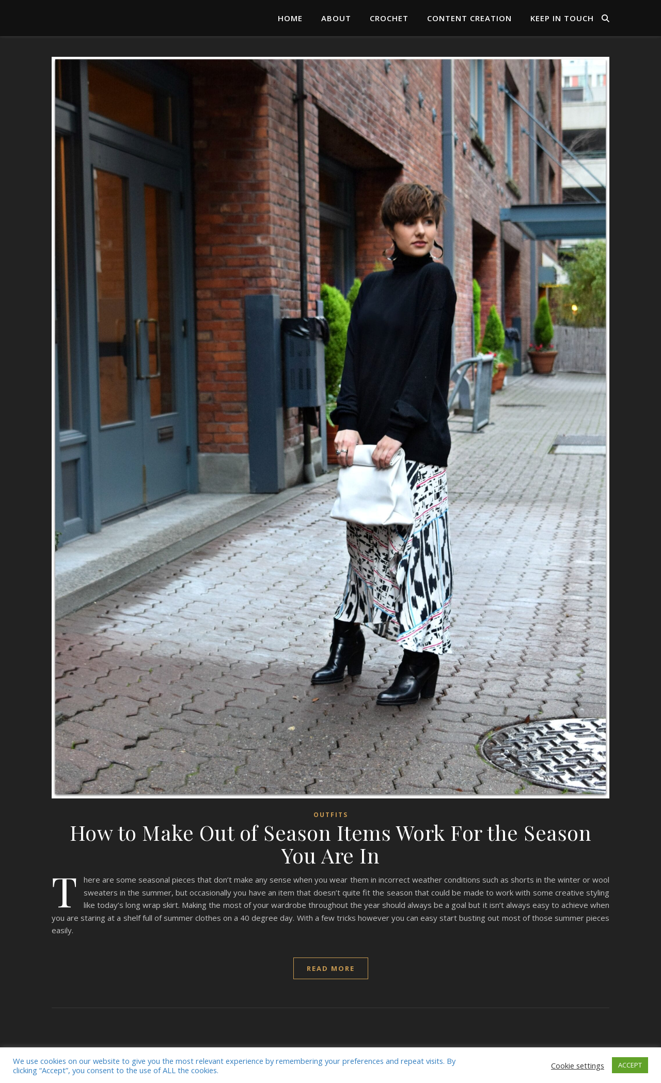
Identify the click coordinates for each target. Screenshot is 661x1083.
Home (290, 18)
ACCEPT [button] (630, 1065)
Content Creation (469, 18)
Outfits (330, 814)
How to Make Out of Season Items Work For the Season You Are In (331, 844)
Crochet (389, 18)
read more (331, 968)
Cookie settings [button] (577, 1065)
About (336, 18)
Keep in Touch (562, 18)
